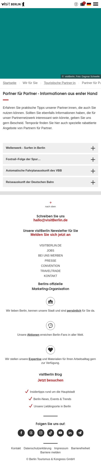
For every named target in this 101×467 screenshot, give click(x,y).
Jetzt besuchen (50, 380)
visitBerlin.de (50, 245)
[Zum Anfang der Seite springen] (50, 204)
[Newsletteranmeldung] (79, 433)
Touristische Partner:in (60, 83)
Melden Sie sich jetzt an (51, 235)
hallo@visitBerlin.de (50, 220)
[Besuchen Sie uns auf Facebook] (21, 433)
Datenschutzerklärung (37, 448)
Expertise (35, 359)
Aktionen (33, 334)
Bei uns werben (50, 255)
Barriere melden (50, 452)
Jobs (50, 250)
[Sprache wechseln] (89, 4)
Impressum (61, 448)
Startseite (9, 83)
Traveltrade (50, 270)
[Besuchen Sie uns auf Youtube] (60, 433)
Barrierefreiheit (80, 448)
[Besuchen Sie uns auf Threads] (31, 433)
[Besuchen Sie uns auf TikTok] (50, 433)
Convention (50, 265)
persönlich (74, 310)
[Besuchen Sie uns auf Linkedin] (70, 433)
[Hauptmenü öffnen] (95, 4)
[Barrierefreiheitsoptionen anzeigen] (76, 4)
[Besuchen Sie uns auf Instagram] (40, 433)
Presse (50, 260)
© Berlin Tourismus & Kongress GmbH (50, 459)
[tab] (50, 148)
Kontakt (50, 275)
